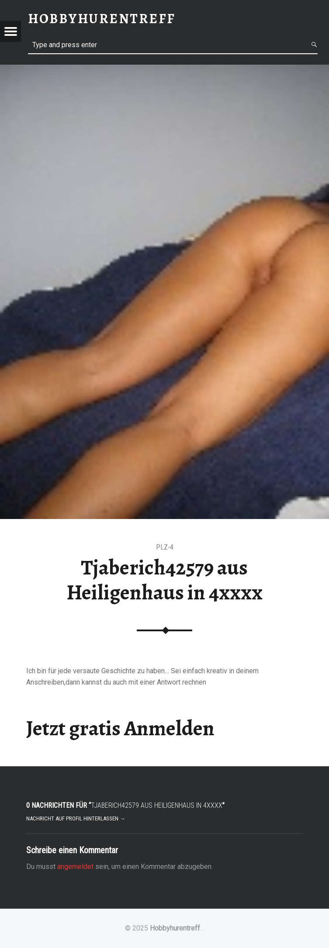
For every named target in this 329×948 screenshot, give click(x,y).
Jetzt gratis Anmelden (120, 728)
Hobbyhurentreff (175, 928)
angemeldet (75, 866)
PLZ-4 (164, 547)
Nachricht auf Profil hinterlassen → (75, 818)
